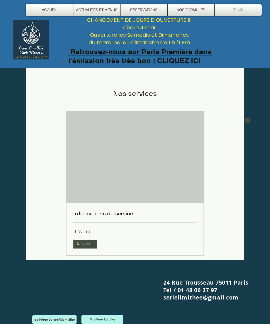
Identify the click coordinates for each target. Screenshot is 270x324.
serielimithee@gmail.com (200, 297)
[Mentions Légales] (102, 319)
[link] (135, 213)
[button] (85, 244)
